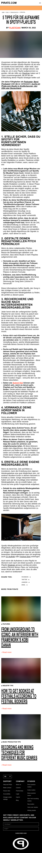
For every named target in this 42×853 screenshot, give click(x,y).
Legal (17, 794)
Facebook (26, 577)
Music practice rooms (31, 794)
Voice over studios (32, 807)
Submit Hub (18, 383)
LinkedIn (26, 582)
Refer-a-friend (7, 787)
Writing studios (31, 810)
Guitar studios (31, 790)
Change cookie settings (7, 798)
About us (18, 784)
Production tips (14, 12)
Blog (7, 12)
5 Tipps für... (22, 12)
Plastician (15, 28)
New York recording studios (33, 800)
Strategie (11, 565)
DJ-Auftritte (10, 557)
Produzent (5, 84)
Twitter (26, 579)
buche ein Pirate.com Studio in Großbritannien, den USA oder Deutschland (20, 86)
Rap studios (30, 804)
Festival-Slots (25, 557)
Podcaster (28, 82)
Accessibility (6, 794)
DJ (16, 84)
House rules (6, 791)
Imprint (18, 797)
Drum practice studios (31, 786)
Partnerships (19, 791)
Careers (18, 787)
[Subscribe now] (21, 833)
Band (36, 82)
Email (25, 585)
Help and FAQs (7, 784)
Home (3, 12)
